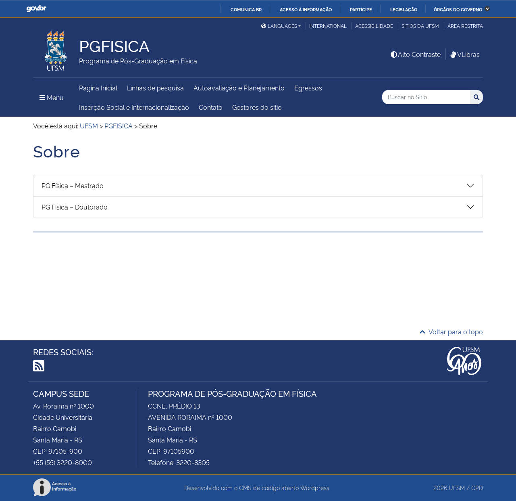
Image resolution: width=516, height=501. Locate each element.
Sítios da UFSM (420, 25)
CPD (477, 487)
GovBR (36, 9)
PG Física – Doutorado (75, 206)
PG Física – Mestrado (73, 185)
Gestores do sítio (257, 107)
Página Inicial (98, 87)
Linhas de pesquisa (155, 87)
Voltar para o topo (451, 331)
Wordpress (314, 487)
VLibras (464, 54)
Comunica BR (246, 9)
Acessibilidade (374, 25)
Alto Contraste (415, 54)
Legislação (403, 9)
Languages (279, 25)
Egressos (308, 87)
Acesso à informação (306, 9)
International (328, 25)
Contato (211, 107)
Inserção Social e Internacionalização (134, 107)
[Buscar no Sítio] (426, 97)
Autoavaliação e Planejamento (239, 87)
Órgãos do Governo (458, 9)
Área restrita (465, 25)
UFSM (457, 487)
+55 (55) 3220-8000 (62, 462)
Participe (361, 9)
